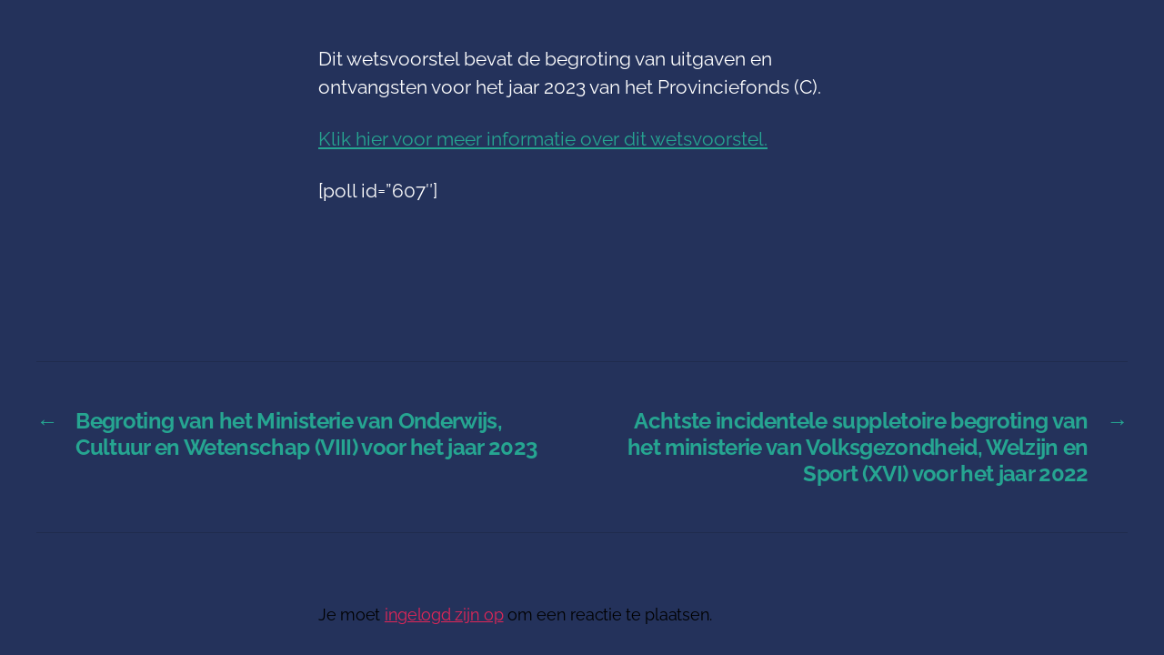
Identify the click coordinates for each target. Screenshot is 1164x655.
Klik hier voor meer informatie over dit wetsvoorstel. (543, 138)
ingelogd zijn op (444, 614)
